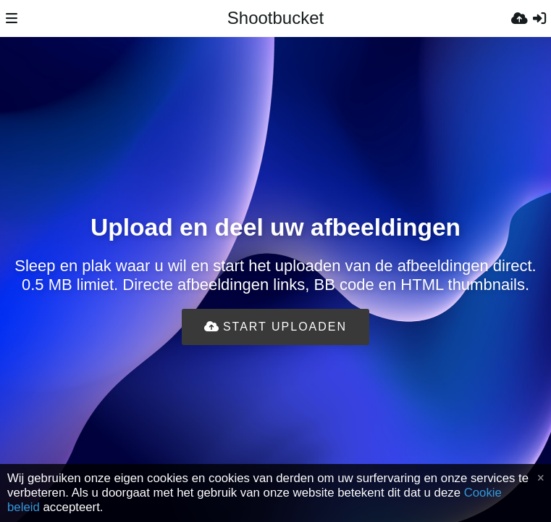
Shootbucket (275, 18)
